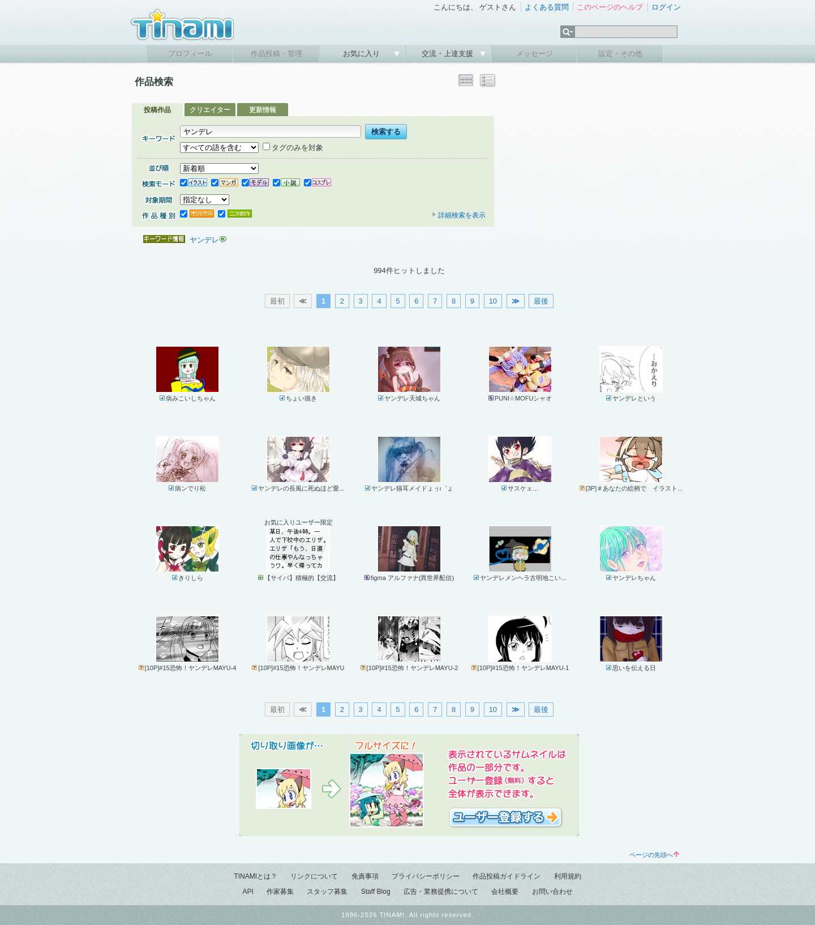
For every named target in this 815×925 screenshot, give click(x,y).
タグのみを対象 (293, 147)
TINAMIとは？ (255, 876)
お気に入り (362, 53)
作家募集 (280, 892)
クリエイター (210, 110)
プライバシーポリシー (426, 876)
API (247, 892)
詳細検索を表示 (458, 215)
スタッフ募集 (327, 892)
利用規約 (567, 876)
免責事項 (365, 876)
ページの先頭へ (654, 854)
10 (493, 301)
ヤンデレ (204, 240)
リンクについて (314, 876)
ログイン (666, 7)
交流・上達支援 (448, 53)
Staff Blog (376, 892)
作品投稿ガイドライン (507, 876)
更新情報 (262, 110)
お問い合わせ (552, 892)
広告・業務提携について (441, 892)
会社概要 (504, 892)
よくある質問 (547, 7)
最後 (541, 301)
